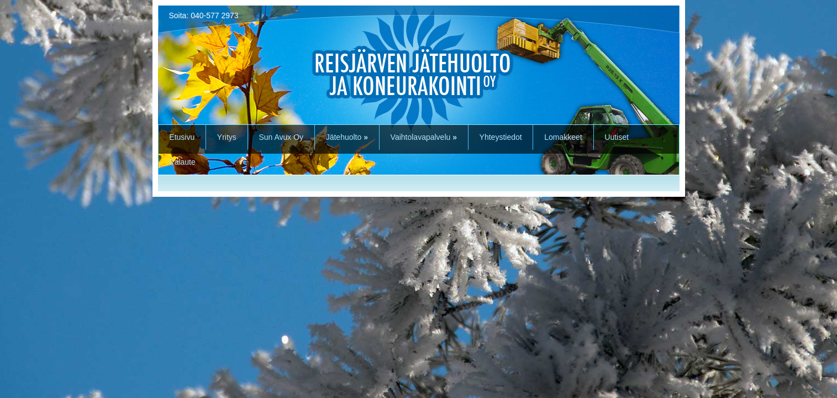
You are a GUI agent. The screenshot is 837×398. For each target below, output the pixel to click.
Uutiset (616, 137)
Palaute (182, 162)
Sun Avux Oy (281, 137)
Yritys (226, 137)
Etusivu (181, 137)
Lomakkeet (563, 137)
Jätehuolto (347, 137)
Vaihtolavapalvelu (424, 137)
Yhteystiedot (501, 137)
